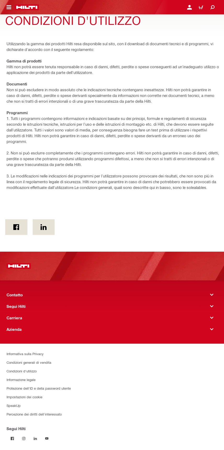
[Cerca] (212, 7)
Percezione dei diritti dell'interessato (34, 414)
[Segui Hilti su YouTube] (47, 438)
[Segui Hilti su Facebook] (12, 438)
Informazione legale (21, 380)
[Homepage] (27, 7)
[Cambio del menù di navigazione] (9, 7)
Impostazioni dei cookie (24, 397)
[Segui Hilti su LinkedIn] (35, 438)
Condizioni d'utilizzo (22, 371)
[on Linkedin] (44, 227)
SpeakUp (14, 405)
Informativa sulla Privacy (25, 354)
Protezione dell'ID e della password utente (39, 388)
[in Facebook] (16, 227)
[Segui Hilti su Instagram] (24, 438)
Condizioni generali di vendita (29, 362)
